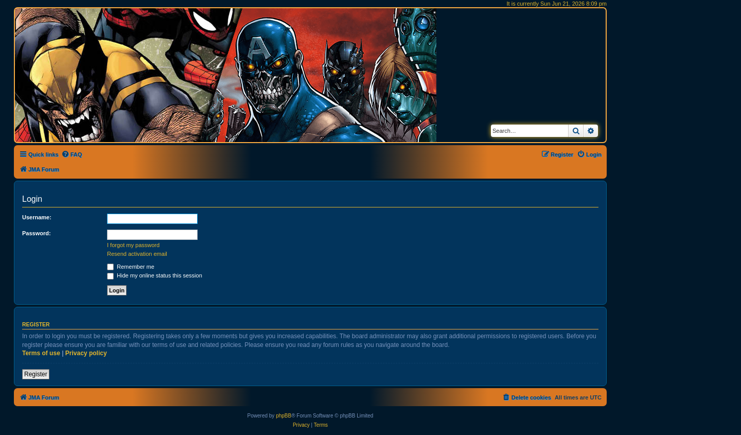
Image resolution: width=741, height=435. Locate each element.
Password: (36, 233)
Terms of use (41, 353)
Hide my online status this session (154, 275)
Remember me (130, 267)
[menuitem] (71, 154)
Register (35, 374)
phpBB (283, 416)
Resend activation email (137, 254)
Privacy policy (86, 353)
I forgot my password (133, 245)
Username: (36, 217)
